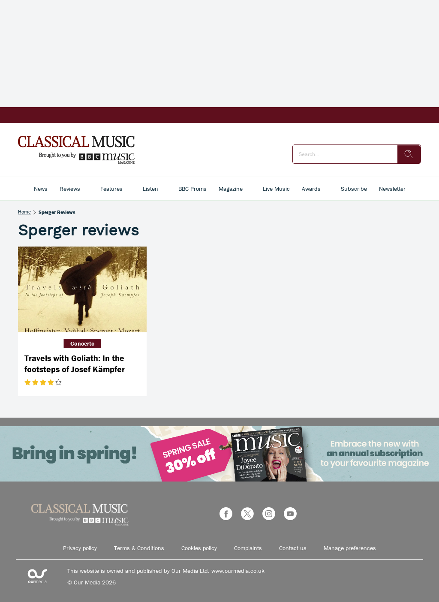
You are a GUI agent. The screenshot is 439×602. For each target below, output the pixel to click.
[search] (409, 154)
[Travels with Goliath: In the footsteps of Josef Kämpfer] (82, 289)
